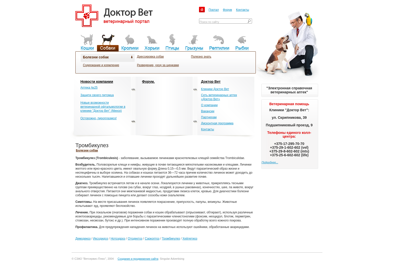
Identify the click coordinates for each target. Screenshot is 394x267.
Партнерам (209, 117)
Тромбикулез (171, 238)
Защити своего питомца (97, 95)
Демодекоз (83, 238)
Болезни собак (96, 57)
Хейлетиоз (189, 238)
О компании (209, 105)
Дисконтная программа (217, 123)
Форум (227, 10)
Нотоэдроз (118, 238)
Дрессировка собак (150, 56)
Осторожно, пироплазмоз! (98, 118)
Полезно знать (201, 56)
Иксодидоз (100, 238)
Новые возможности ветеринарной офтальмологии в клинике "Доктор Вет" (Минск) (102, 106)
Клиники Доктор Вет (215, 89)
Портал (214, 10)
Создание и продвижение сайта (138, 258)
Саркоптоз (152, 238)
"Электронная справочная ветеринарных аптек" (289, 90)
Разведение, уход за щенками (158, 65)
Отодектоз (135, 238)
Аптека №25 (88, 87)
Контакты (242, 10)
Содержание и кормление (101, 65)
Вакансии (207, 111)
